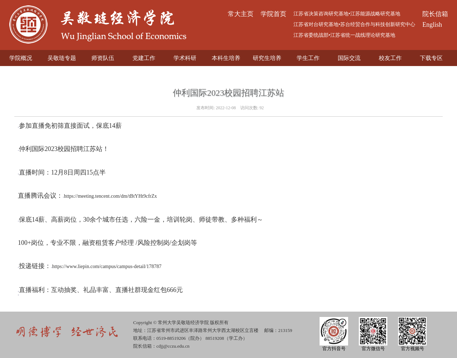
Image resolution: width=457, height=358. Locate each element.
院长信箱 (435, 13)
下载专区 (431, 58)
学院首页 (273, 13)
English (432, 24)
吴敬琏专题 (61, 58)
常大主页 (240, 13)
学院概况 (20, 58)
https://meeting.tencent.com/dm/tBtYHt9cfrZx (110, 196)
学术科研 (185, 58)
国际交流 (349, 58)
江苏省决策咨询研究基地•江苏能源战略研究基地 (346, 13)
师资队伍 (102, 58)
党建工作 (143, 58)
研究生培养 (267, 58)
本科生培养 (226, 58)
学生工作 (308, 58)
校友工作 (390, 58)
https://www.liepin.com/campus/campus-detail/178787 (106, 266)
